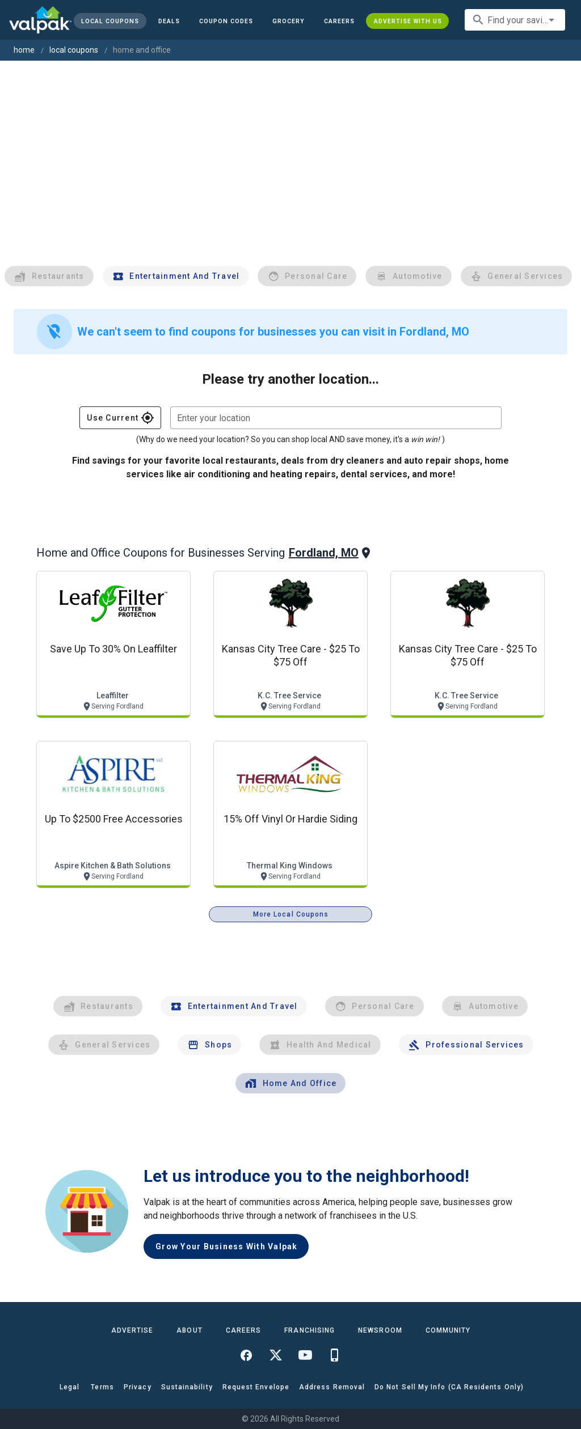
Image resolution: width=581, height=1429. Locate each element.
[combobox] (515, 20)
